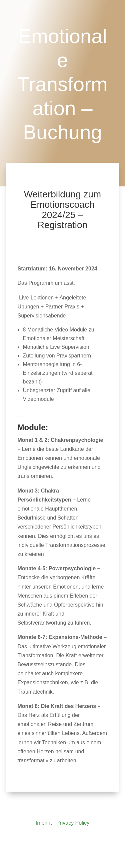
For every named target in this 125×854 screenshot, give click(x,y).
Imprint (44, 823)
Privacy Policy (73, 823)
